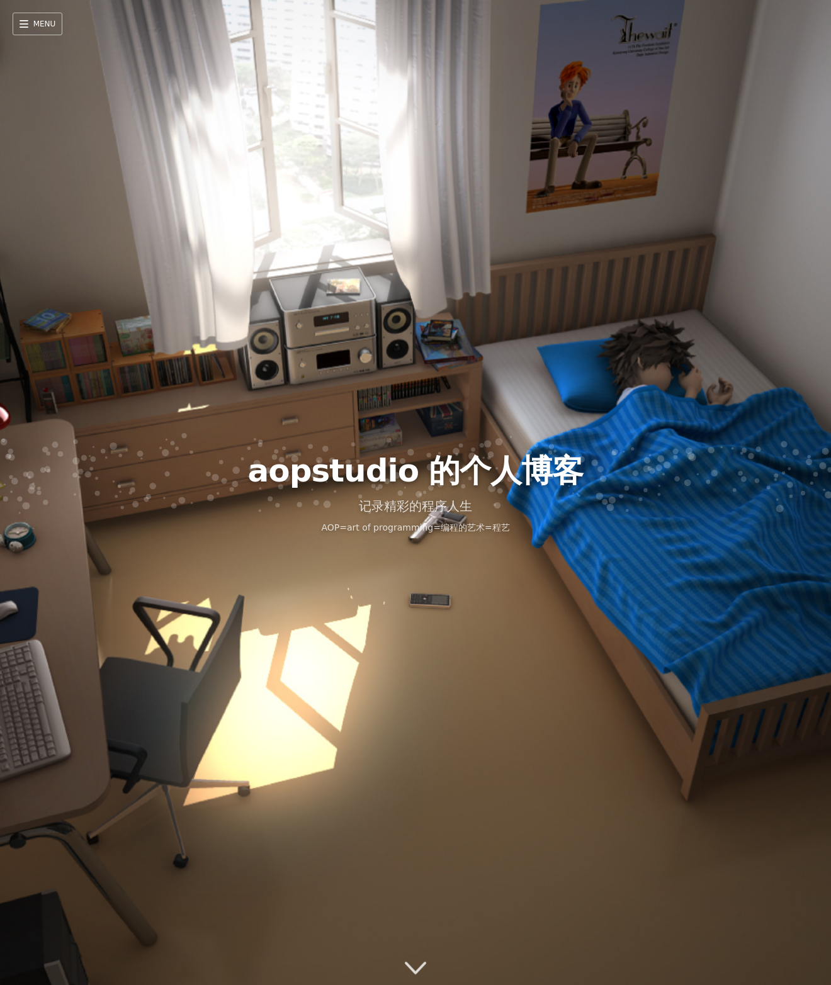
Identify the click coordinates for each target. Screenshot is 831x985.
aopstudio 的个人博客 (416, 471)
